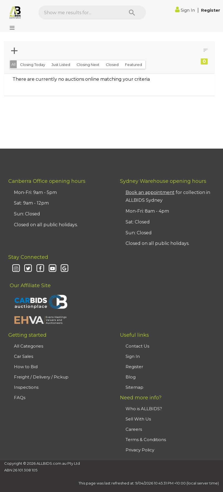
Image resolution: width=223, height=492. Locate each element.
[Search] (132, 12)
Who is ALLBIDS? (144, 408)
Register (210, 10)
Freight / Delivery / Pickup (41, 377)
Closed (112, 64)
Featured (133, 64)
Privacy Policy (140, 449)
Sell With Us (138, 419)
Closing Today (32, 64)
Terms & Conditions (146, 439)
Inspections (26, 387)
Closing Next (88, 64)
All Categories (28, 346)
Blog (131, 377)
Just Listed (61, 64)
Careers (134, 429)
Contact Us (137, 346)
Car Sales (23, 356)
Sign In (185, 10)
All (13, 64)
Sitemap (134, 387)
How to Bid (26, 366)
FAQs (19, 397)
